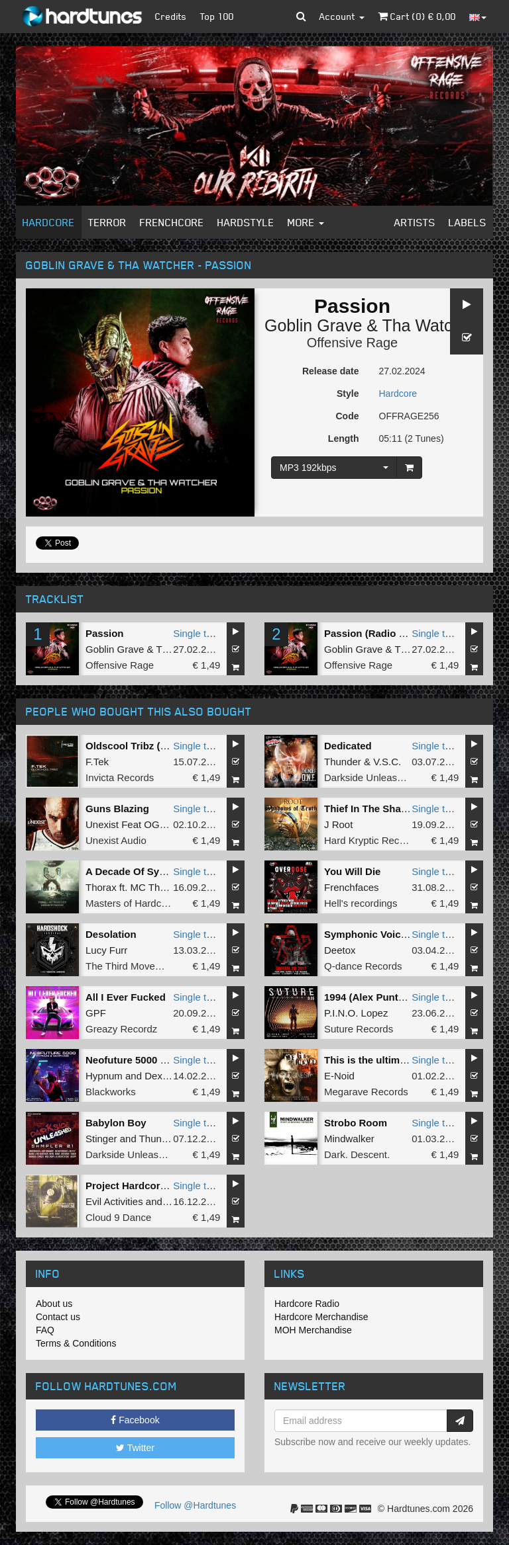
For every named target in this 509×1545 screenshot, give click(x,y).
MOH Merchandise (313, 1330)
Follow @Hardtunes (195, 1505)
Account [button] (342, 16)
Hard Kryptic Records (371, 840)
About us (54, 1303)
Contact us (58, 1317)
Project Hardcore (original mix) (158, 1185)
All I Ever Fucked (125, 997)
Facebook (135, 1420)
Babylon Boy (115, 1122)
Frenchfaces (351, 887)
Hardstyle (245, 222)
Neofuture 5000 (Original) (144, 1059)
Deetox (340, 950)
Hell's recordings (360, 903)
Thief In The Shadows (375, 808)
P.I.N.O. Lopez (356, 1013)
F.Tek (97, 761)
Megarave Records (366, 1091)
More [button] (306, 222)
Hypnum (104, 1075)
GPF (95, 1013)
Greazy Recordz (121, 1028)
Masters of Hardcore (130, 903)
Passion (104, 633)
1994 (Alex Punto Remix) (382, 997)
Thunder (342, 761)
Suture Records (358, 1028)
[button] (301, 16)
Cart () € (417, 16)
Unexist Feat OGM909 (134, 824)
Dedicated (348, 745)
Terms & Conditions (76, 1343)
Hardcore (49, 222)
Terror (107, 222)
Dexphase (167, 1075)
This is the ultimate (369, 1059)
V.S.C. (387, 761)
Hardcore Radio (306, 1303)
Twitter (135, 1447)
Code (347, 416)
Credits (171, 16)
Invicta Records (119, 777)
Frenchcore (172, 222)
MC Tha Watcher (168, 887)
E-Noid (339, 1075)
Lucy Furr (106, 950)
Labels (467, 222)
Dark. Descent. (357, 1154)
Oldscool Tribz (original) (142, 745)
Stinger (101, 1138)
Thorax (101, 887)
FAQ (45, 1330)
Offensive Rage (352, 342)
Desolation (111, 934)
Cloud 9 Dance (118, 1217)
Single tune (198, 633)
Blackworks (110, 1091)
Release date (330, 371)
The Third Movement (131, 966)
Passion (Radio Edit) (372, 633)
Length (343, 438)
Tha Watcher (429, 325)
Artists (414, 222)
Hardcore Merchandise (321, 1317)
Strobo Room (355, 1122)
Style (348, 393)
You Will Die (352, 871)
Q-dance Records (363, 966)
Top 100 (217, 16)
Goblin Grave (313, 325)
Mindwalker (349, 1138)
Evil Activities (114, 1201)
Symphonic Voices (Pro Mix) (390, 934)
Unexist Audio (115, 840)
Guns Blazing (117, 808)
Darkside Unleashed (369, 777)
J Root (338, 824)
